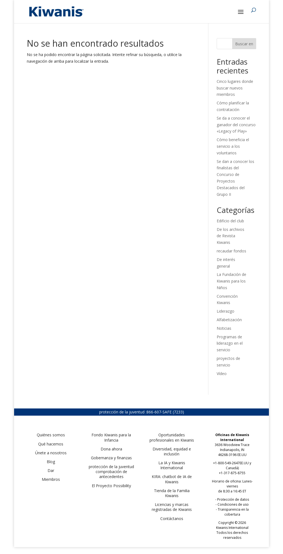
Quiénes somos (51, 434)
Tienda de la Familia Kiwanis (172, 493)
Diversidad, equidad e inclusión (172, 451)
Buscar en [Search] (244, 43)
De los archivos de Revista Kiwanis (230, 236)
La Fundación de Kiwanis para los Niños (231, 281)
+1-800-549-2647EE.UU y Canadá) (232, 465)
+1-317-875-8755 (232, 473)
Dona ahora (111, 449)
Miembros (51, 479)
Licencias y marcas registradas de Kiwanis (172, 507)
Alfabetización (229, 319)
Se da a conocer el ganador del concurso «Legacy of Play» (236, 124)
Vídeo (222, 373)
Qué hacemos (50, 444)
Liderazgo (225, 311)
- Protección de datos (232, 499)
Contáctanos (171, 518)
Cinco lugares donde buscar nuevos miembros (235, 88)
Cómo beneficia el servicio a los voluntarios (233, 146)
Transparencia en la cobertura (233, 512)
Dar (51, 470)
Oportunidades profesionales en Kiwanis (172, 437)
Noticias (224, 328)
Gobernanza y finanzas (111, 457)
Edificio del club (230, 220)
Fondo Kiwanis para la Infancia (111, 437)
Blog (51, 461)
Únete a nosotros (51, 452)
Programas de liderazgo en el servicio (230, 343)
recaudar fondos (231, 251)
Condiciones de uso (233, 504)
